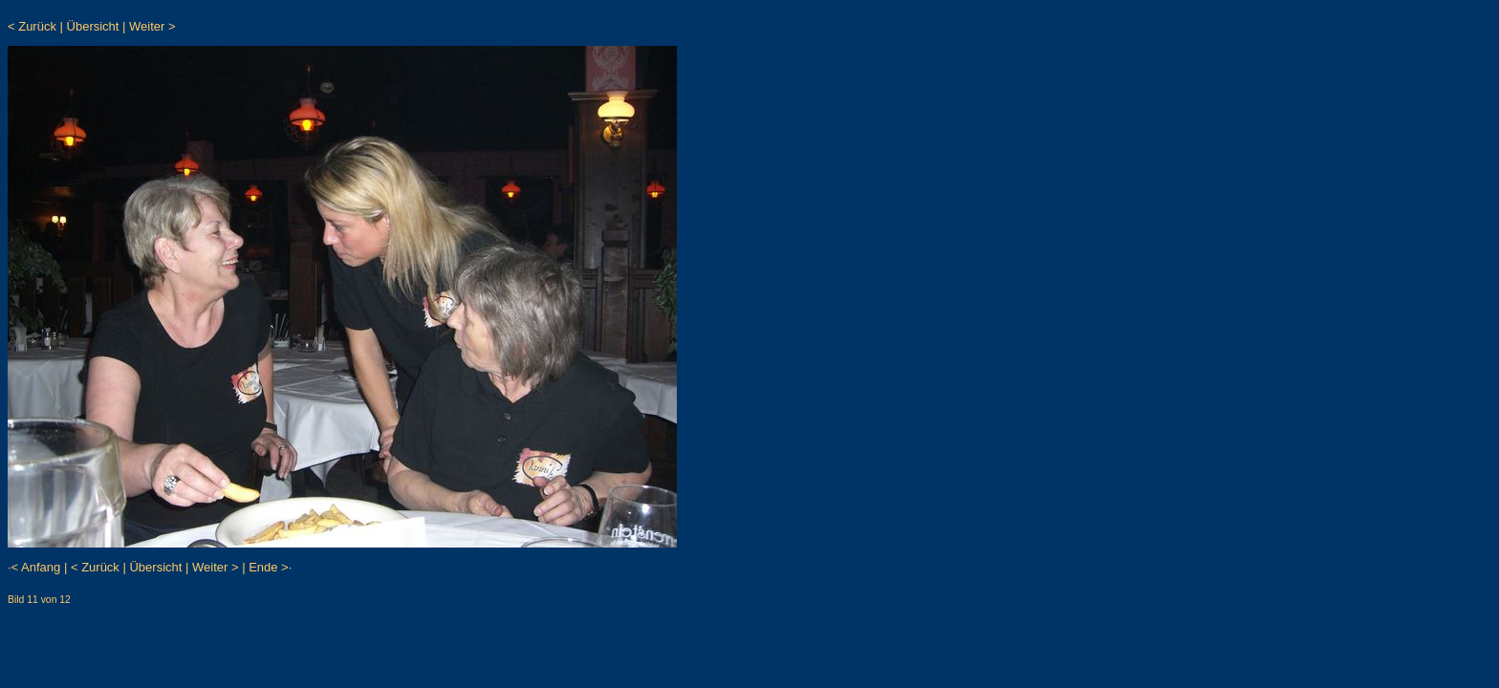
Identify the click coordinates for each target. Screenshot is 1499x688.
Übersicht (93, 26)
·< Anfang (34, 567)
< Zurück (32, 26)
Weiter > (152, 26)
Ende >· (270, 567)
